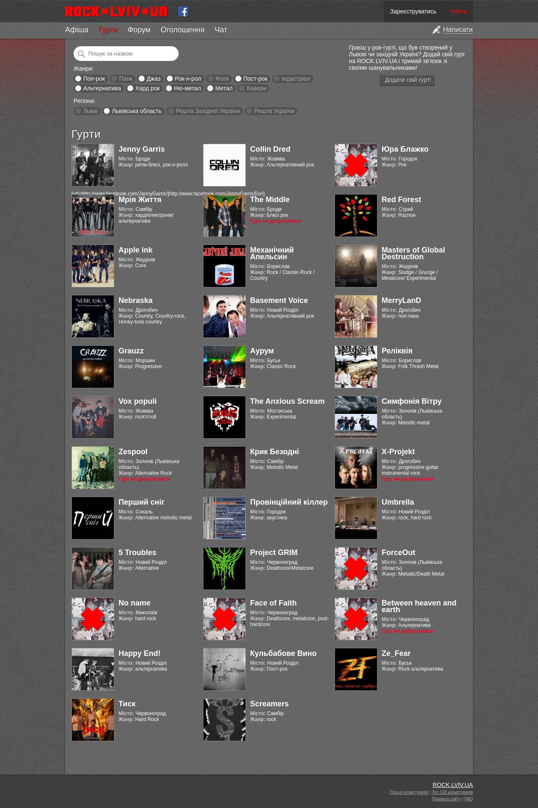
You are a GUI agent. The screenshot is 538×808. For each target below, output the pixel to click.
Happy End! (140, 653)
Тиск (127, 704)
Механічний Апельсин (272, 253)
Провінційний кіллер (289, 502)
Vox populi (138, 401)
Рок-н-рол (188, 78)
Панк (125, 78)
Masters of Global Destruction (413, 253)
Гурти (107, 30)
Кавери (256, 88)
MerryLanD (401, 300)
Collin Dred (270, 149)
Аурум (262, 351)
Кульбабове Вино (283, 653)
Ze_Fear (396, 653)
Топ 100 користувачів (452, 792)
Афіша (76, 30)
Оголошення (183, 30)
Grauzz (131, 351)
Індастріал (296, 78)
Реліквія (397, 351)
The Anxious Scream (287, 401)
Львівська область (137, 111)
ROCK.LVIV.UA (453, 785)
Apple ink (136, 250)
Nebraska (136, 300)
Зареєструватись (413, 11)
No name (134, 603)
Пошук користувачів (409, 792)
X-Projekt (398, 451)
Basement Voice (279, 300)
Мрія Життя (140, 199)
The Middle (270, 199)
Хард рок (147, 88)
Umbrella (398, 502)
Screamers (269, 704)
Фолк (222, 78)
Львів (90, 111)
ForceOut (398, 552)
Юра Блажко (405, 149)
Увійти (458, 11)
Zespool (133, 451)
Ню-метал (187, 88)
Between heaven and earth (419, 606)
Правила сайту (446, 799)
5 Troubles (137, 552)
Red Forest (401, 199)
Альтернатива (102, 88)
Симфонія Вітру (412, 401)
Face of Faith (273, 603)
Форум (139, 30)
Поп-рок (94, 78)
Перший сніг (141, 502)
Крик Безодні (274, 451)
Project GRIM (274, 552)
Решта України (274, 111)
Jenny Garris (142, 149)
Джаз (154, 78)
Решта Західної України (208, 111)
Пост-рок (255, 78)
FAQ (468, 799)
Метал (223, 88)
